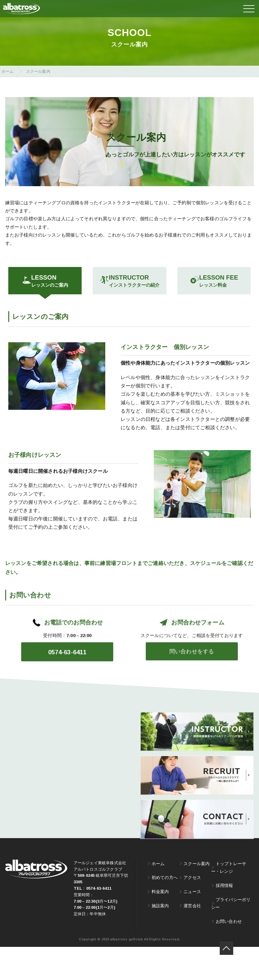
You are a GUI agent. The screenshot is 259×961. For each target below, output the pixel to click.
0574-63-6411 (98, 902)
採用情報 (224, 899)
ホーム (158, 877)
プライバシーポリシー (231, 917)
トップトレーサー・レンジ (228, 881)
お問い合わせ (229, 935)
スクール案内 (197, 877)
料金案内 (160, 905)
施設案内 (160, 920)
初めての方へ (165, 891)
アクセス (192, 891)
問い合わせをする (191, 681)
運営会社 (192, 920)
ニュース (192, 905)
